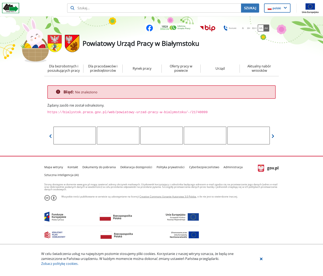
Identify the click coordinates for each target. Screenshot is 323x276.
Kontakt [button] (229, 28)
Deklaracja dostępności (136, 167)
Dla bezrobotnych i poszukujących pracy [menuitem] (64, 68)
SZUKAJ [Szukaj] (250, 8)
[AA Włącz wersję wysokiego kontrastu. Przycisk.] (266, 28)
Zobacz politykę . (59, 263)
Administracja (233, 167)
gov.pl (268, 168)
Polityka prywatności (171, 167)
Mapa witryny (53, 167)
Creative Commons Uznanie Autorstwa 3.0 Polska (167, 196)
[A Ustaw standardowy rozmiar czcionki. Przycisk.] (242, 28)
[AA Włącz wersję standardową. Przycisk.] (260, 28)
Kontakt (73, 167)
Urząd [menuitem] (220, 68)
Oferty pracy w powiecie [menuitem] (181, 68)
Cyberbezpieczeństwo (204, 167)
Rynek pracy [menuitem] (142, 68)
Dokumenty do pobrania (99, 167)
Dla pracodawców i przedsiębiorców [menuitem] (102, 68)
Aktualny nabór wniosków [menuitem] (259, 68)
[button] (261, 258)
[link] (176, 28)
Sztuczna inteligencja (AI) (61, 175)
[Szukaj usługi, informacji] (154, 8)
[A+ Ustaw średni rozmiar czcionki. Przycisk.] (248, 28)
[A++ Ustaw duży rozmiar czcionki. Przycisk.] (254, 28)
